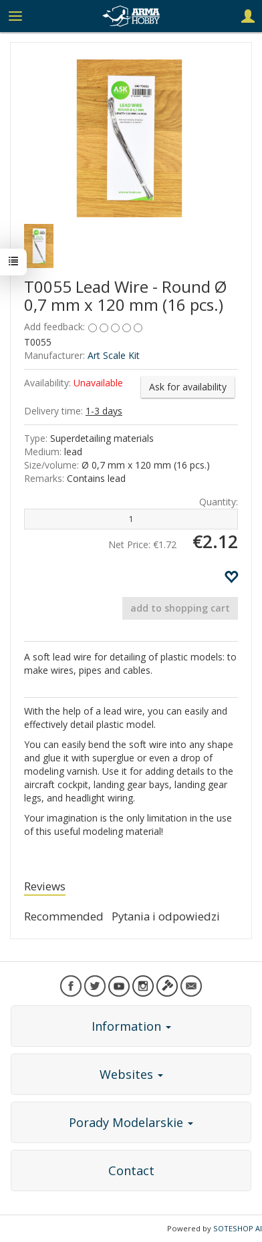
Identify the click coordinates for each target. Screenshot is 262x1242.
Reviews (45, 886)
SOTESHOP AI (237, 1228)
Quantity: (218, 501)
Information (131, 1026)
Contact (131, 1170)
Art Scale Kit (114, 355)
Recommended (64, 916)
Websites (131, 1074)
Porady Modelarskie (131, 1122)
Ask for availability (188, 386)
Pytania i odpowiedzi (166, 916)
